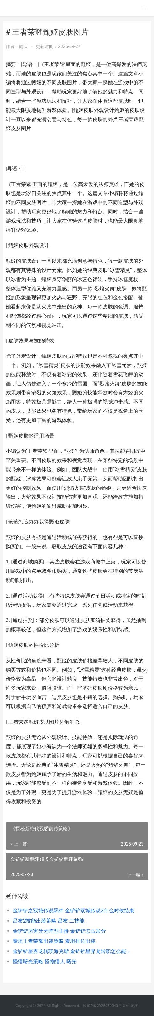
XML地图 (130, 1006)
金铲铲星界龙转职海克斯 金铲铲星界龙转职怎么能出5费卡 (74, 951)
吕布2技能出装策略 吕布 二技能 (48, 921)
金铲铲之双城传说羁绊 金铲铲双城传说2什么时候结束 (73, 911)
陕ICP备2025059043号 (102, 1006)
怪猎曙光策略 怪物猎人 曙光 (45, 961)
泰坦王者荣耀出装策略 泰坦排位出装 (54, 941)
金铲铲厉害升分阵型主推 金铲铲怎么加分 (59, 931)
